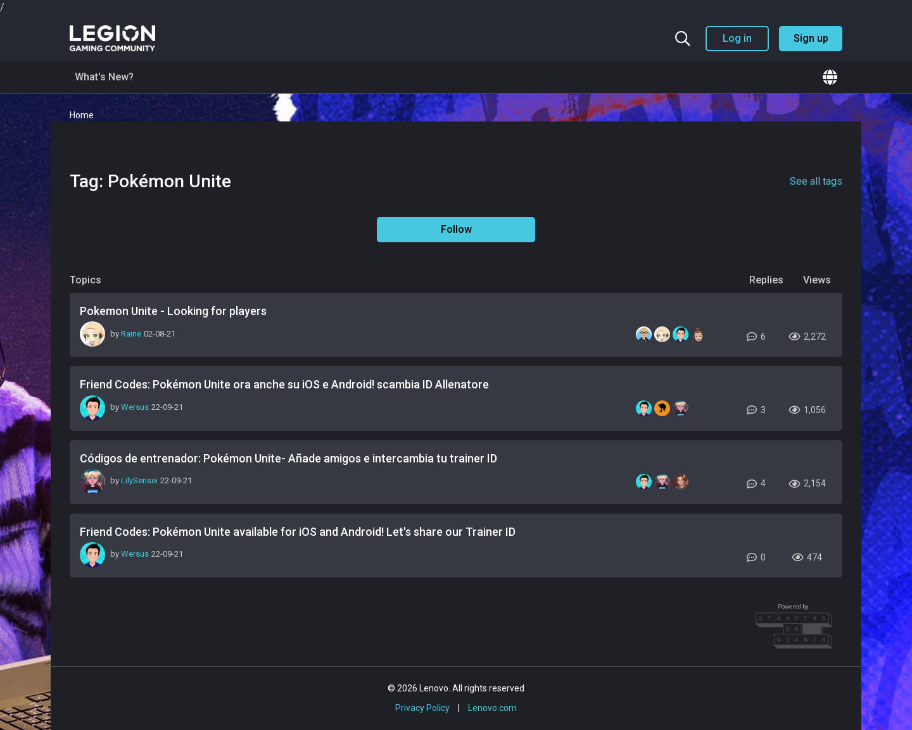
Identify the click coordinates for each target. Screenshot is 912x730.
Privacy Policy (422, 708)
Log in (737, 38)
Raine (131, 333)
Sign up (811, 38)
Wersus (135, 407)
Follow (456, 229)
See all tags (816, 181)
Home (82, 115)
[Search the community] (682, 38)
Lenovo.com (492, 708)
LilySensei (139, 480)
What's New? (104, 77)
